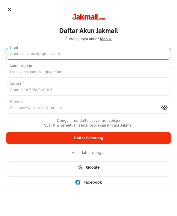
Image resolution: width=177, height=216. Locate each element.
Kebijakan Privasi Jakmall (111, 125)
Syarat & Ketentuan (61, 125)
